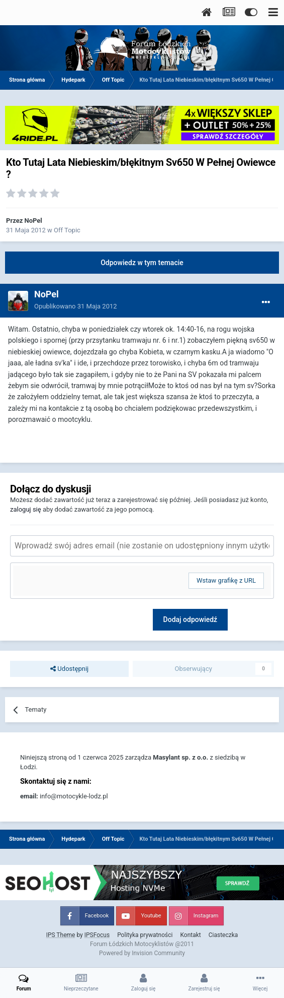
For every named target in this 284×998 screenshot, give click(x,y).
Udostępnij (69, 668)
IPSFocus (97, 935)
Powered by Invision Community (142, 953)
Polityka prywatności (144, 935)
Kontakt (190, 935)
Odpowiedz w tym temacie (142, 263)
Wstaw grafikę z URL (226, 580)
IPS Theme (60, 935)
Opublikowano (75, 306)
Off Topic (67, 230)
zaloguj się (25, 509)
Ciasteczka (223, 935)
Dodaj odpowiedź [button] (190, 619)
